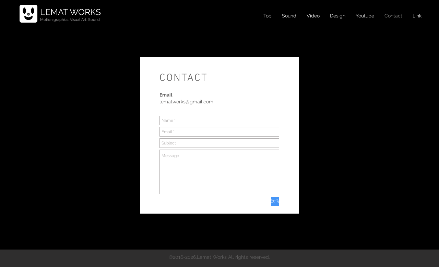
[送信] (275, 201)
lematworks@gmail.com (186, 101)
